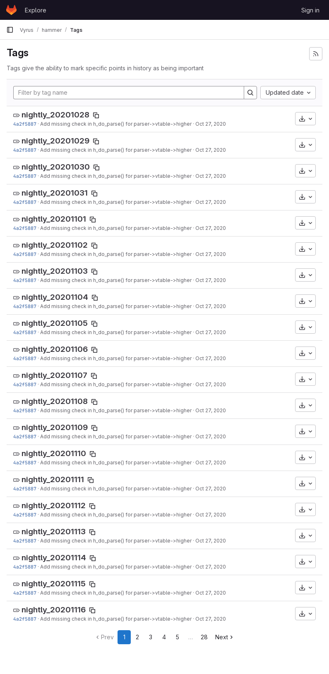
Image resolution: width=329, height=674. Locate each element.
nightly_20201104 (55, 297)
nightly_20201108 (55, 401)
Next (225, 637)
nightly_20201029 (55, 141)
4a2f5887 (24, 124)
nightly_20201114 (54, 557)
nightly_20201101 (54, 219)
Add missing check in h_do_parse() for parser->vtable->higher (116, 124)
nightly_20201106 (55, 349)
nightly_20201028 (55, 115)
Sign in (310, 10)
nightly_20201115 (54, 583)
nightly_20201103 (55, 271)
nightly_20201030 (56, 167)
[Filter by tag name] (128, 92)
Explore (35, 10)
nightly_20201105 (55, 323)
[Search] (250, 92)
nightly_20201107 (54, 375)
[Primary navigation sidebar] (10, 29)
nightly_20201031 (55, 193)
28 (204, 637)
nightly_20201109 (55, 427)
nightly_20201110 (54, 453)
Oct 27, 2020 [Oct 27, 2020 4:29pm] (210, 124)
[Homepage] (11, 10)
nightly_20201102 (55, 245)
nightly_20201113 (54, 531)
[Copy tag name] (96, 115)
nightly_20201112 (54, 505)
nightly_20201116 (54, 609)
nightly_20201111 (53, 479)
